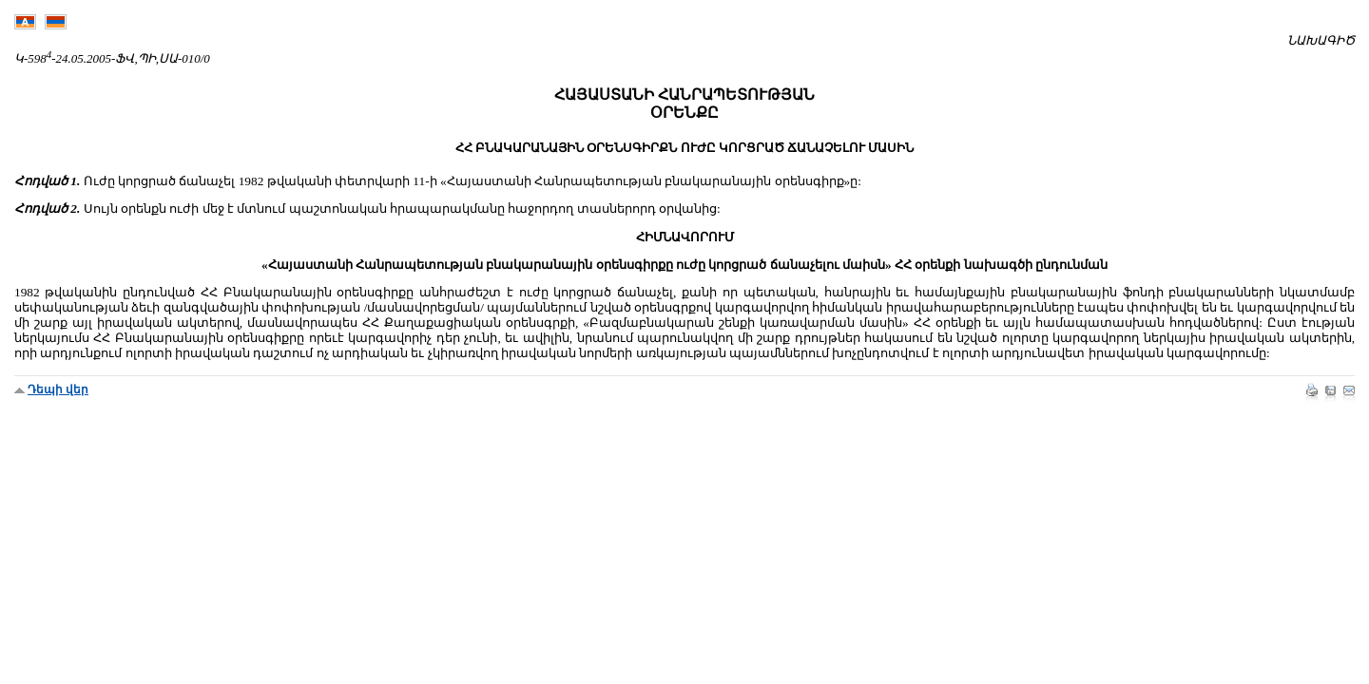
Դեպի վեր (58, 389)
